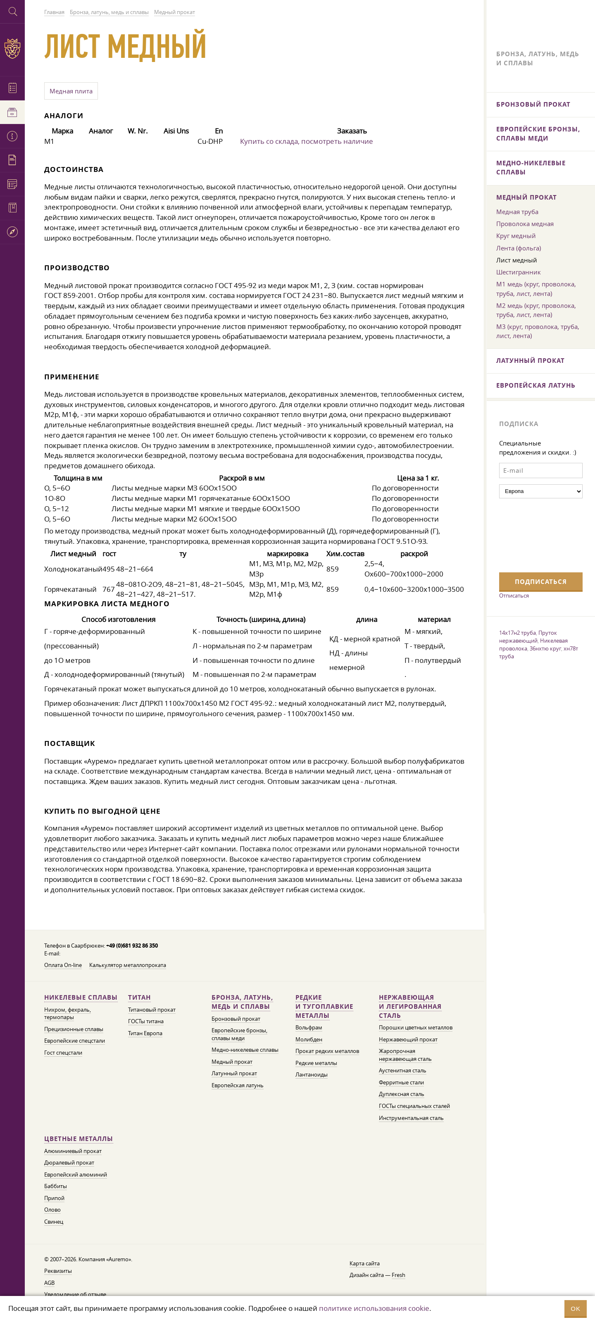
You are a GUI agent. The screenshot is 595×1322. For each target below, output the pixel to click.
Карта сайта (365, 1263)
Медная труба (517, 211)
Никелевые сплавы (81, 997)
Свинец (53, 1221)
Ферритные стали (401, 1082)
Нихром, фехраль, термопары (67, 1013)
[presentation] (533, 534)
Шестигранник (518, 272)
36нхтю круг (545, 648)
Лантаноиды (311, 1074)
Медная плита (71, 91)
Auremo (12, 48)
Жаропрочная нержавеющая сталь (405, 1055)
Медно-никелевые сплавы (245, 1049)
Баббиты (55, 1186)
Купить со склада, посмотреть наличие (306, 141)
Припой (54, 1198)
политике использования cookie (374, 1308)
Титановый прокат (152, 1009)
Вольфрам (308, 1027)
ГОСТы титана (146, 1021)
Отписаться (514, 595)
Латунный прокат (234, 1073)
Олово (52, 1209)
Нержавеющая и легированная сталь (410, 1006)
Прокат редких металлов (327, 1051)
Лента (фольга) (518, 248)
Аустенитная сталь (402, 1070)
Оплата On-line (63, 965)
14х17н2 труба (517, 632)
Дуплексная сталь (401, 1094)
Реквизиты (58, 1270)
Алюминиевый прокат (73, 1151)
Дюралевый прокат (69, 1162)
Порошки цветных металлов (415, 1027)
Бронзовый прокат (236, 1018)
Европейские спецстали (74, 1040)
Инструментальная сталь (411, 1118)
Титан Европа (145, 1033)
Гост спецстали (63, 1052)
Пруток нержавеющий (528, 636)
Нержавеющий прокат (408, 1039)
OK (576, 1308)
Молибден (308, 1039)
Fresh (398, 1275)
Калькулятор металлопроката (127, 965)
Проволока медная (525, 223)
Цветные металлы (78, 1138)
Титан (139, 997)
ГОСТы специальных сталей (414, 1106)
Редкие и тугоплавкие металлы (324, 1006)
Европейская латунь (238, 1085)
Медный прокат (232, 1061)
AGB (49, 1282)
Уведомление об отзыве (75, 1294)
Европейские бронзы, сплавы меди (239, 1034)
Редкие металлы (316, 1063)
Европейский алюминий (75, 1174)
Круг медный (516, 235)
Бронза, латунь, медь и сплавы (242, 1002)
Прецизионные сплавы (73, 1029)
